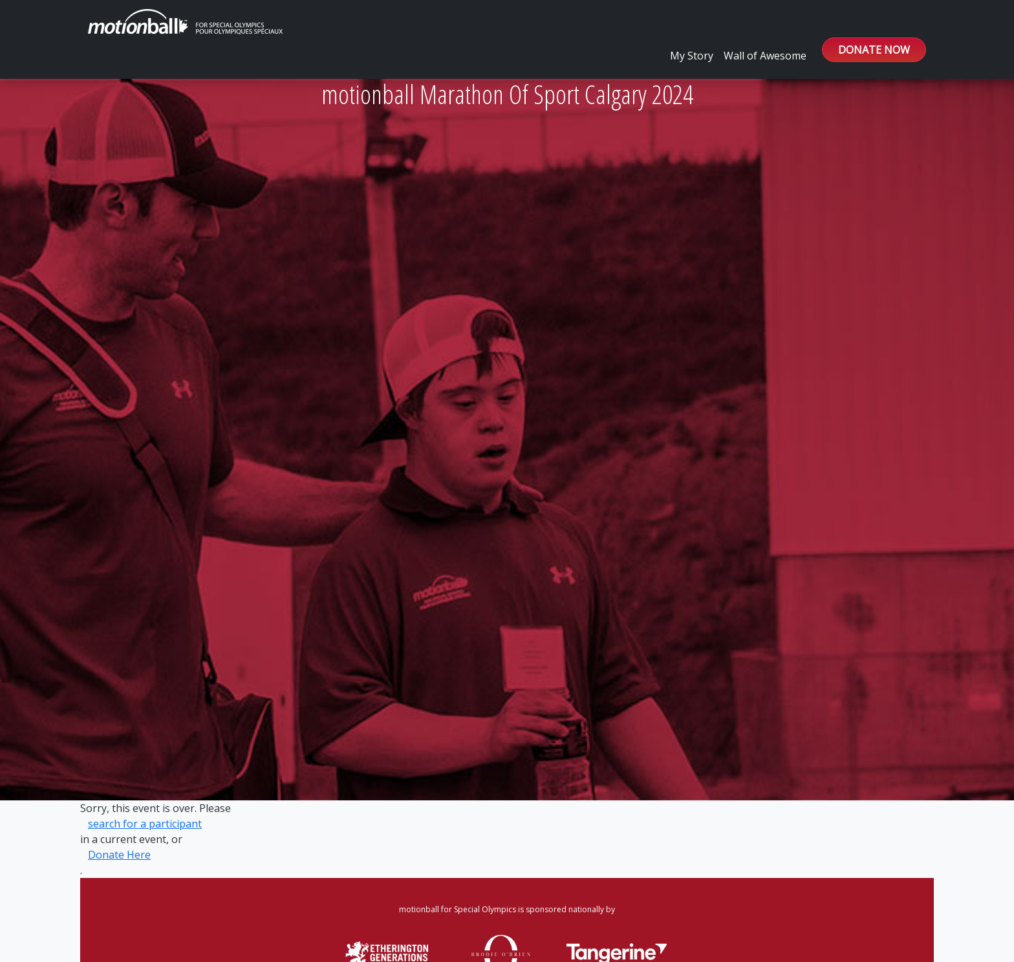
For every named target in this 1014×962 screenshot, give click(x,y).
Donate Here (119, 855)
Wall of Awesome (765, 55)
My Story (691, 55)
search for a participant (145, 824)
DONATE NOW (874, 50)
